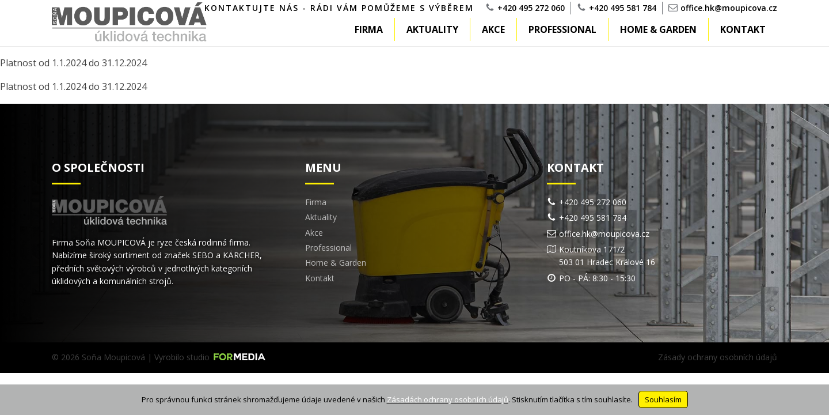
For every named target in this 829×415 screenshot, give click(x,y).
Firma (369, 29)
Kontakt (743, 29)
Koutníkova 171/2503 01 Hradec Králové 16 (607, 255)
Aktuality (432, 29)
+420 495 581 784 (622, 7)
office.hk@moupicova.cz (728, 7)
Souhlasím (663, 399)
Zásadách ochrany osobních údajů (447, 399)
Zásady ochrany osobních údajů (717, 357)
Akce (493, 29)
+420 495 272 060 (531, 7)
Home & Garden (658, 29)
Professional (562, 29)
